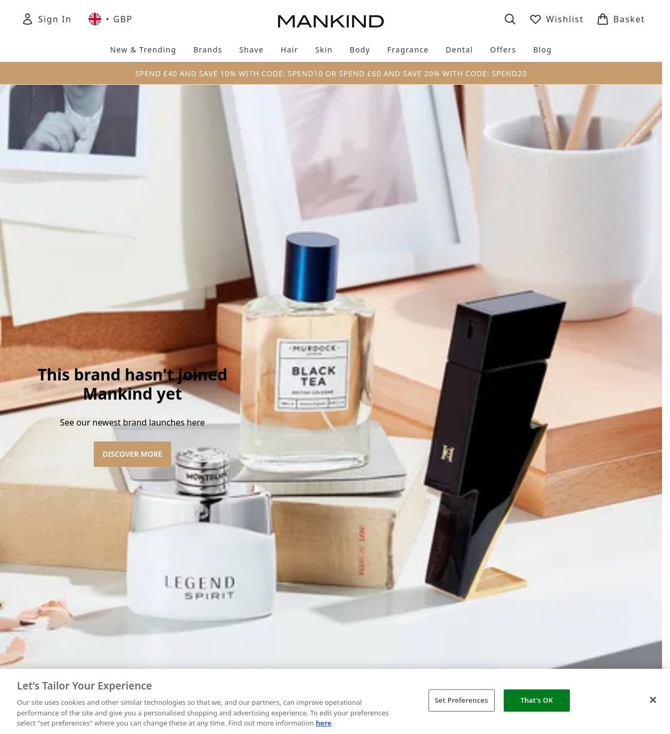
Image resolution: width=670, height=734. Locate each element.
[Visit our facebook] (506, 399)
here (324, 723)
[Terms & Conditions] (331, 605)
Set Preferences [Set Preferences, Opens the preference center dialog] (461, 700)
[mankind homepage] (331, 21)
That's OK (537, 700)
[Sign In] (46, 19)
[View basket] (620, 19)
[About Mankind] (331, 578)
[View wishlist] (556, 19)
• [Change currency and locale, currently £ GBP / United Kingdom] (110, 19)
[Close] (653, 700)
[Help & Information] (331, 550)
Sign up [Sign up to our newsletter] (243, 399)
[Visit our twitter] (531, 399)
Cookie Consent (331, 522)
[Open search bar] (510, 19)
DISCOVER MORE (133, 249)
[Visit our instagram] (556, 399)
